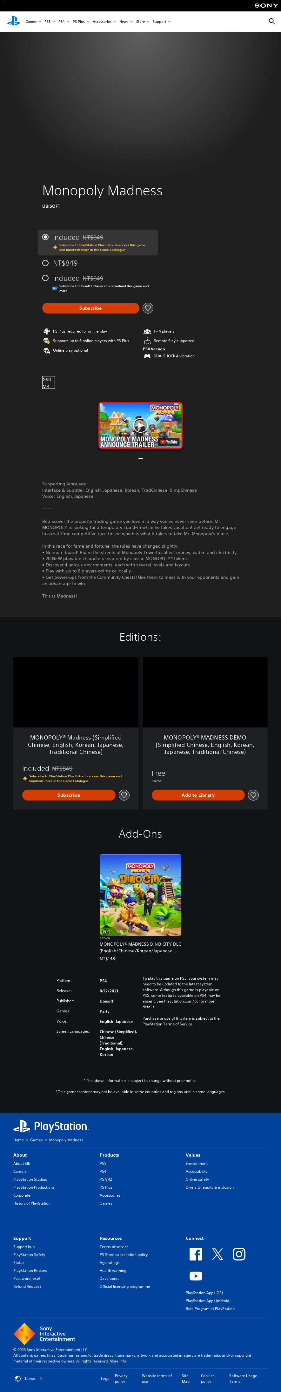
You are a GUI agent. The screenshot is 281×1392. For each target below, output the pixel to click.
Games (31, 21)
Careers (20, 1171)
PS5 (47, 21)
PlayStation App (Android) (208, 1300)
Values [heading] (193, 1155)
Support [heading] (22, 1238)
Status (18, 1262)
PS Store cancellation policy (124, 1254)
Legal (105, 1378)
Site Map (186, 1378)
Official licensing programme (125, 1286)
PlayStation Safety (29, 1254)
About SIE (21, 1163)
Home (18, 1140)
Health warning (113, 1270)
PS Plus (79, 21)
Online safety (197, 1179)
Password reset (26, 1278)
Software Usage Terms (243, 1378)
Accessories (102, 21)
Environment (197, 1163)
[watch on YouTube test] (168, 442)
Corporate (21, 1195)
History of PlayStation (31, 1203)
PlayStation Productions (34, 1187)
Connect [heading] (195, 1238)
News (123, 21)
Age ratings (110, 1262)
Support (159, 21)
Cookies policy (208, 1378)
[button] (140, 425)
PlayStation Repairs (30, 1270)
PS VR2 (106, 1179)
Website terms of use (157, 1378)
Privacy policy (121, 1378)
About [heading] (20, 1155)
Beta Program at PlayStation (210, 1308)
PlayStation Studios (30, 1179)
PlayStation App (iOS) (204, 1292)
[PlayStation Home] (14, 21)
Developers (109, 1278)
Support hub (24, 1246)
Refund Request (27, 1286)
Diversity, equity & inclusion (210, 1187)
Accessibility (196, 1171)
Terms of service (114, 1246)
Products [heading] (109, 1155)
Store (140, 21)
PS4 (61, 21)
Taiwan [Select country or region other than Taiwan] (28, 1378)
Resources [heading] (111, 1238)
